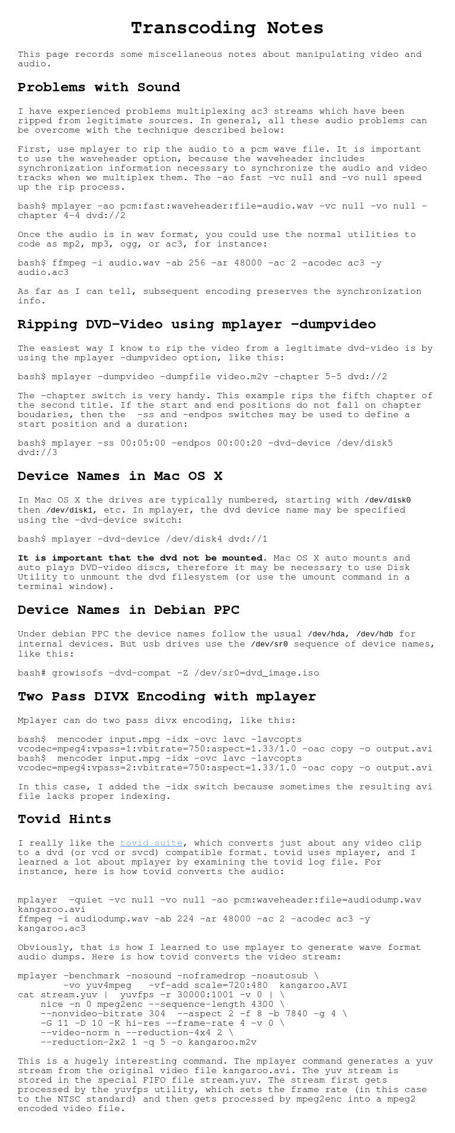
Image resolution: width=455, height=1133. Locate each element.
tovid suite (151, 845)
